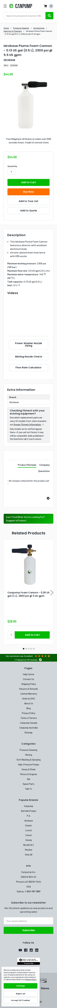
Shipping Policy (28, 684)
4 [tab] (31, 649)
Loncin (28, 830)
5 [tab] (34, 649)
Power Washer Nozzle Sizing (28, 344)
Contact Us (28, 679)
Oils (28, 779)
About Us (28, 703)
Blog (28, 708)
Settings (20, 985)
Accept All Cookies (20, 1000)
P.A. (28, 815)
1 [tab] (23, 649)
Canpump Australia (28, 727)
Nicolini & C (28, 844)
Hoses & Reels (29, 769)
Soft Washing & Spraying (29, 759)
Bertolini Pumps (28, 810)
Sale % (28, 788)
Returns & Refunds (28, 688)
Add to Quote (28, 210)
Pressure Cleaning (28, 750)
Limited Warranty (28, 693)
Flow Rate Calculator (29, 367)
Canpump (28, 806)
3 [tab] (28, 649)
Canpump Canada (28, 722)
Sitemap (28, 732)
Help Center (28, 674)
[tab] (27, 465)
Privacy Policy (28, 713)
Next (52, 592)
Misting (28, 754)
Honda (28, 840)
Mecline (28, 849)
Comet (28, 835)
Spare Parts (28, 784)
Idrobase (28, 820)
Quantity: (12, 166)
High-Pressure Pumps (28, 764)
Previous (4, 592)
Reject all (20, 993)
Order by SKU (28, 698)
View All (28, 854)
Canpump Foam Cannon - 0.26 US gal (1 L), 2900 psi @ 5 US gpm (28, 594)
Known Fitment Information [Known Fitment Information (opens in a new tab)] (27, 424)
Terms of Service (28, 718)
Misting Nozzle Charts (28, 356)
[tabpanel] (28, 592)
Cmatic (28, 825)
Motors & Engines (28, 774)
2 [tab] (26, 649)
